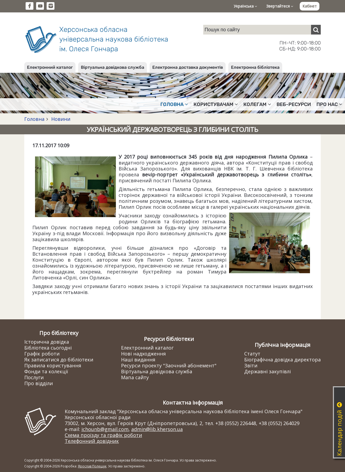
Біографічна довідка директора (282, 359)
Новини (60, 119)
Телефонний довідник (92, 441)
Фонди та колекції (46, 371)
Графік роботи (42, 353)
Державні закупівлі (267, 371)
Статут (252, 353)
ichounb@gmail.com (105, 429)
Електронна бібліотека (255, 67)
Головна (34, 119)
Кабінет (309, 6)
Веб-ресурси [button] (294, 104)
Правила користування (52, 365)
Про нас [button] (329, 104)
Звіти (250, 365)
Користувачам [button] (216, 104)
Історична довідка (46, 341)
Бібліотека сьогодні (48, 347)
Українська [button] (245, 6)
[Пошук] (316, 30)
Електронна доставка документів (187, 67)
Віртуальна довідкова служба (112, 67)
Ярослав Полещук (92, 466)
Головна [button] (174, 104)
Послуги (34, 377)
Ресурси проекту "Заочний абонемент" (168, 365)
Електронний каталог (50, 67)
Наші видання (138, 359)
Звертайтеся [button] (279, 6)
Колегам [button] (257, 104)
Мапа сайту (135, 377)
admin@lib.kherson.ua (157, 429)
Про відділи (38, 383)
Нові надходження (143, 353)
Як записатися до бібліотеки (58, 359)
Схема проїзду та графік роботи (103, 435)
